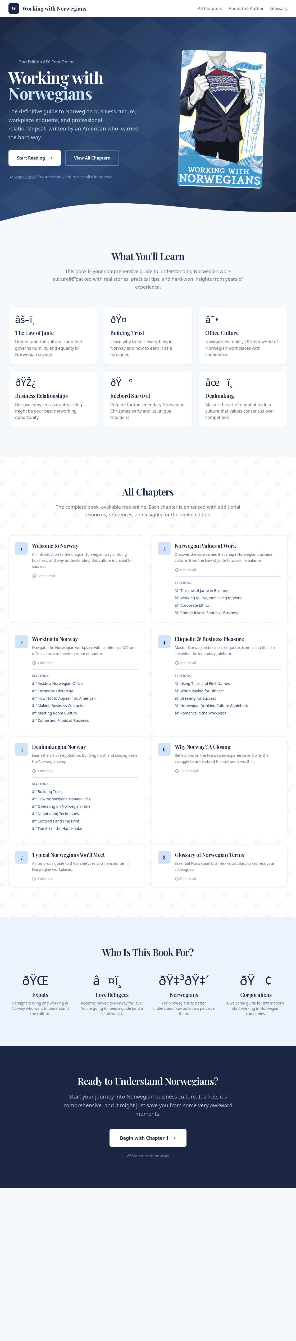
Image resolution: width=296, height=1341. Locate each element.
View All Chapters (92, 158)
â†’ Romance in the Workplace (201, 713)
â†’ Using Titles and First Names (202, 683)
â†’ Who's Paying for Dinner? (199, 690)
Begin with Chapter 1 (148, 1138)
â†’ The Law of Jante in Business (202, 590)
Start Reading (34, 158)
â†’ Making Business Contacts (57, 705)
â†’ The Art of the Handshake (57, 828)
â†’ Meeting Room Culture (54, 713)
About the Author (246, 8)
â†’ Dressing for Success (195, 698)
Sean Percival (25, 176)
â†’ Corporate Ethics (192, 605)
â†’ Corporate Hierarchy (52, 690)
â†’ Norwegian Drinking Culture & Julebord (211, 705)
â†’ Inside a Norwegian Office (57, 683)
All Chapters (210, 8)
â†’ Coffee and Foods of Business (60, 720)
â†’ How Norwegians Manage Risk (61, 798)
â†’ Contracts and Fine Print (55, 821)
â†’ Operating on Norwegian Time (61, 806)
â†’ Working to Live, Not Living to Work (208, 597)
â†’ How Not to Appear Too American (64, 698)
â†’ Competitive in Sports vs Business (207, 612)
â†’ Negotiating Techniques (55, 813)
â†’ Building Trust (47, 791)
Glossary (279, 8)
